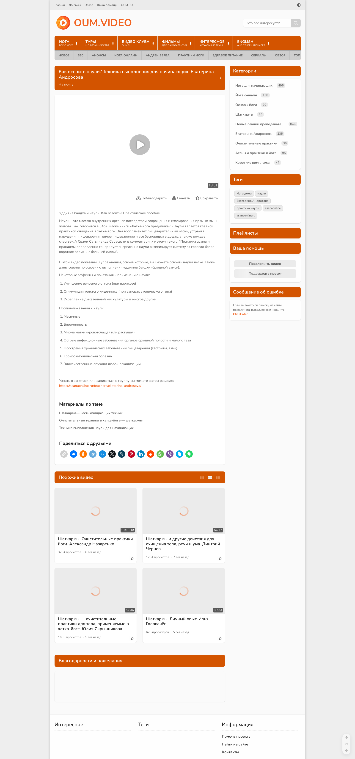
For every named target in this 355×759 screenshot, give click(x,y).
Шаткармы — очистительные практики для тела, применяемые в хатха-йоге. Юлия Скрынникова (93, 624)
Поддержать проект (265, 273)
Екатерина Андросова (253, 133)
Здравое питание (228, 55)
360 (80, 55)
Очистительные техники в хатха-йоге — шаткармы (101, 420)
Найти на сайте (235, 744)
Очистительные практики (256, 143)
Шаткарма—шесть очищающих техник (91, 413)
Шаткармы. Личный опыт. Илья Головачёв (177, 621)
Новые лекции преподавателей (261, 124)
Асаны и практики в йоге (255, 153)
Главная (60, 5)
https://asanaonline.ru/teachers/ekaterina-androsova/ (100, 385)
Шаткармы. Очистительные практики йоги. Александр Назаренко (95, 541)
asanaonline (273, 208)
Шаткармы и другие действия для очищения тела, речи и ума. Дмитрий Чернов (183, 543)
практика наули (248, 208)
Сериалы (259, 55)
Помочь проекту (236, 736)
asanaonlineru (246, 215)
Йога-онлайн (246, 95)
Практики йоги (191, 55)
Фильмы (75, 5)
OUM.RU (127, 5)
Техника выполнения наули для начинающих (96, 428)
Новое (64, 55)
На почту (66, 84)
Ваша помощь (107, 5)
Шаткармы (244, 114)
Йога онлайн (125, 55)
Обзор (89, 5)
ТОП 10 (299, 55)
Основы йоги (246, 104)
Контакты (230, 752)
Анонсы (99, 55)
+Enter (240, 314)
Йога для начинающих (253, 85)
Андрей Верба (158, 55)
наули (261, 193)
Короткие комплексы (252, 162)
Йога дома (244, 193)
